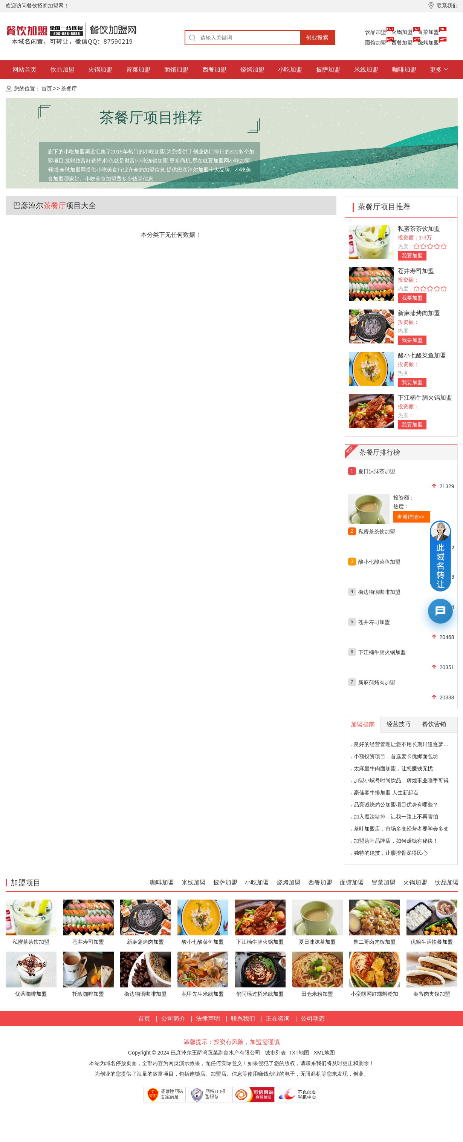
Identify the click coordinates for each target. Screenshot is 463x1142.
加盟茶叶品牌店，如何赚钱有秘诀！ (396, 841)
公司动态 (313, 1018)
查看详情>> (410, 517)
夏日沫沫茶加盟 (376, 471)
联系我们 (243, 1018)
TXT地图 (299, 1053)
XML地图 (324, 1053)
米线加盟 (366, 69)
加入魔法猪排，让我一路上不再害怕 (396, 817)
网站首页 (24, 69)
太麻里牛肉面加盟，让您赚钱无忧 (393, 768)
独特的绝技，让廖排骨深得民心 (391, 853)
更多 (436, 69)
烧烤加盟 (428, 43)
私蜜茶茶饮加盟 (419, 228)
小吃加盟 (290, 69)
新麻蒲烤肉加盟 (419, 313)
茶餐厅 (69, 89)
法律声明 (208, 1018)
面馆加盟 (375, 43)
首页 (46, 89)
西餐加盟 (402, 43)
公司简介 (173, 1018)
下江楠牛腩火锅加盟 (425, 397)
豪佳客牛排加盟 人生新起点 (386, 792)
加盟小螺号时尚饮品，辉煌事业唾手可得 (401, 780)
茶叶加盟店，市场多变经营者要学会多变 (401, 829)
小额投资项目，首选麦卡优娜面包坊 (396, 756)
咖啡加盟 (404, 69)
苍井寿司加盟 (416, 271)
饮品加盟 (375, 32)
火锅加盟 (402, 32)
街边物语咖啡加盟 (379, 592)
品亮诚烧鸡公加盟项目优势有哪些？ (396, 805)
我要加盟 (412, 256)
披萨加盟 (328, 69)
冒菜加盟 (428, 32)
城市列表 (275, 1053)
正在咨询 (278, 1018)
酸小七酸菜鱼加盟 (422, 355)
